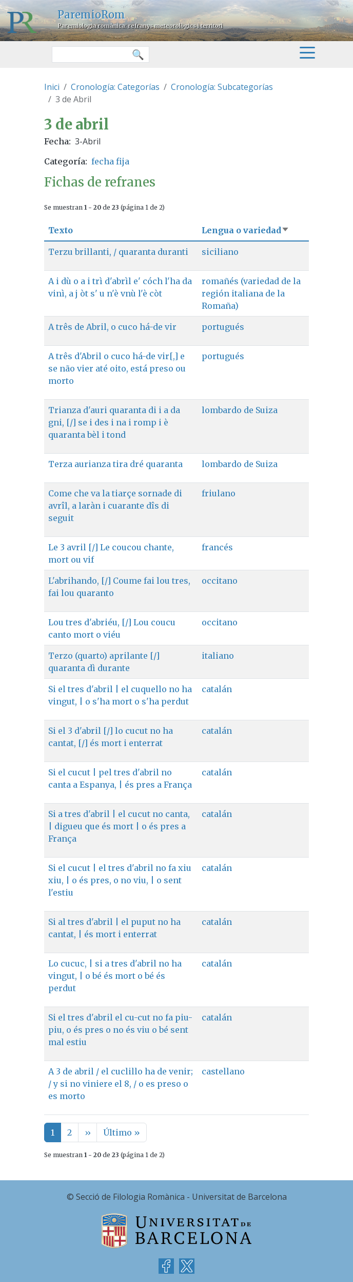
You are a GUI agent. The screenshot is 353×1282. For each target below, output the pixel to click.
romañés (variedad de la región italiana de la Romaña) (251, 293)
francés (217, 547)
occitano (220, 580)
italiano (218, 656)
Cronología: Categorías (115, 86)
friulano (219, 493)
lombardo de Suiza (240, 410)
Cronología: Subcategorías (222, 86)
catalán (217, 689)
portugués (223, 327)
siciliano (220, 252)
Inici (52, 86)
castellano (223, 1071)
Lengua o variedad (245, 230)
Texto (60, 230)
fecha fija (110, 161)
